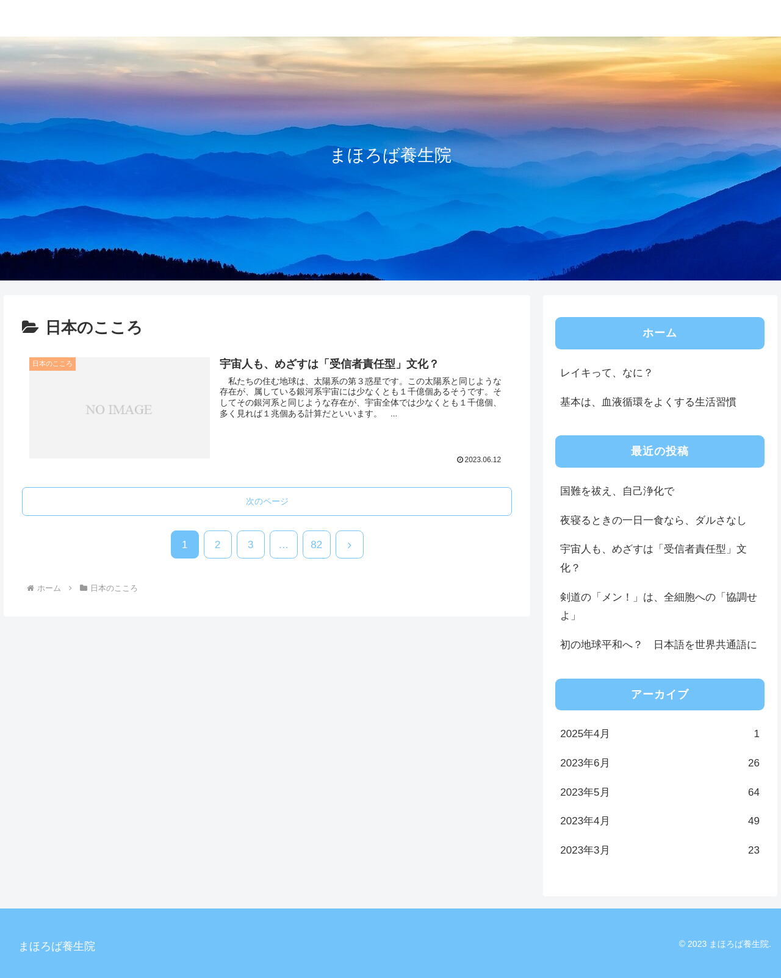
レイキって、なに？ (606, 373)
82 (316, 545)
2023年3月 (660, 850)
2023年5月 (660, 792)
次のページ (267, 501)
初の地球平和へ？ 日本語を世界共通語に (658, 645)
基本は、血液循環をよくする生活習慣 (648, 402)
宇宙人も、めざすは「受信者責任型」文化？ (653, 558)
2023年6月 (660, 763)
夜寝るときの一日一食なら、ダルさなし (653, 520)
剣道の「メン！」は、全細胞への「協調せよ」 (658, 606)
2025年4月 (660, 734)
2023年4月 (660, 821)
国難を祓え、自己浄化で (617, 491)
